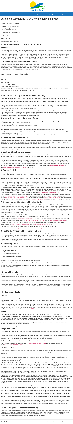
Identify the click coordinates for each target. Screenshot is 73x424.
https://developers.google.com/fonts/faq (37, 343)
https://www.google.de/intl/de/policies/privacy (32, 308)
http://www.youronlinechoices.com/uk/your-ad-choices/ (15, 167)
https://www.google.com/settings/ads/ (57, 220)
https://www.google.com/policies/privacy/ (35, 220)
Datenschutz (56, 421)
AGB (63, 421)
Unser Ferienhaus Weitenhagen (21, 14)
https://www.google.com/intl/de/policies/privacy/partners (17, 196)
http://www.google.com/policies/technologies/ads (16, 197)
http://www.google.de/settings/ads (52, 197)
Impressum (63, 14)
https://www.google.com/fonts (25, 218)
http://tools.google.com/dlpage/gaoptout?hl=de (48, 192)
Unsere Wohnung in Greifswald (37, 14)
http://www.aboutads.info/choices (56, 165)
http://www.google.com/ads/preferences (37, 199)
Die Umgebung (49, 14)
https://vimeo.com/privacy (55, 326)
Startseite (9, 14)
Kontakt (57, 14)
